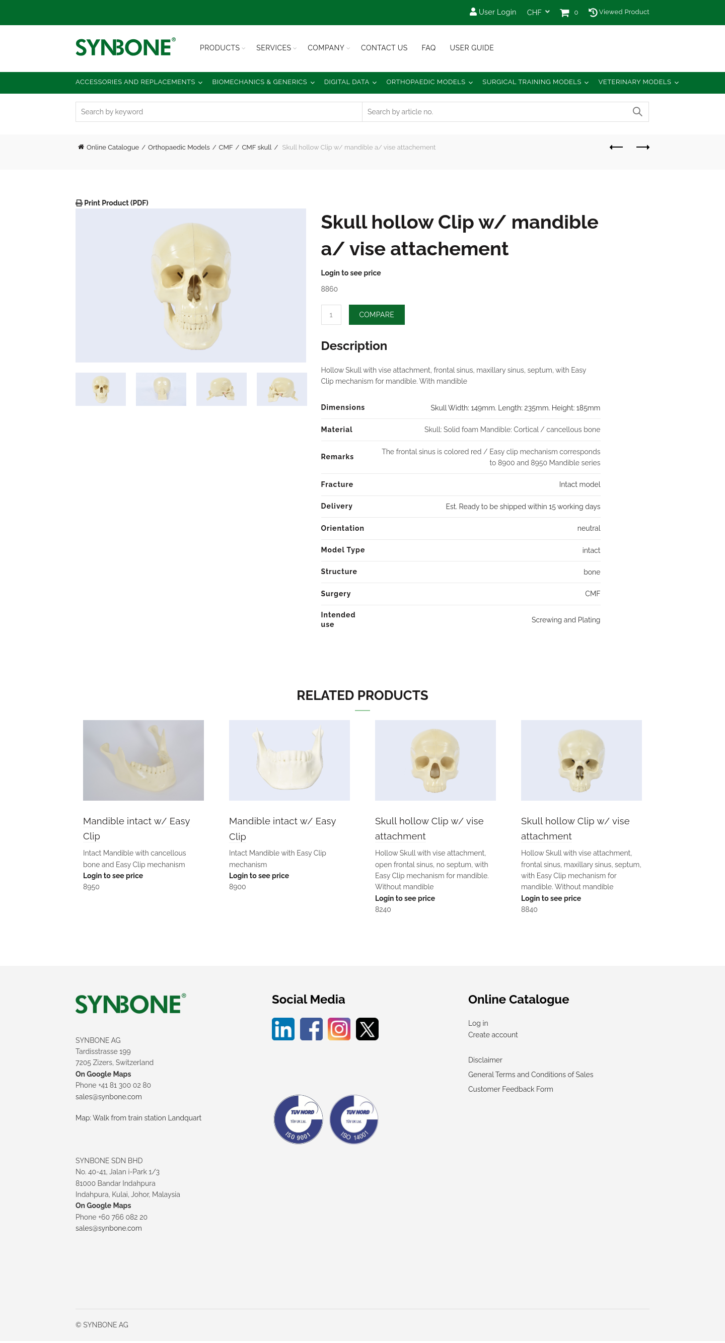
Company (326, 48)
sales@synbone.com (109, 1099)
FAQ (428, 48)
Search (637, 112)
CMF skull (256, 147)
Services (273, 48)
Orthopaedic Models (425, 82)
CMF (226, 147)
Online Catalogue (113, 147)
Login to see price (351, 273)
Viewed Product (619, 12)
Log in (478, 1026)
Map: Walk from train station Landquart (138, 1120)
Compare (377, 315)
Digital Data (347, 82)
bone (592, 572)
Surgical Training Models (532, 82)
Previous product (617, 147)
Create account (493, 1037)
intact (592, 550)
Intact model (580, 484)
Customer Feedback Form (510, 1091)
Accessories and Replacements (135, 82)
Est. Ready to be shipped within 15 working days (523, 507)
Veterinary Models (634, 82)
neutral (589, 528)
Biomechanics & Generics (260, 82)
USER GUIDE (472, 48)
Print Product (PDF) (116, 203)
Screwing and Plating (566, 620)
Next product (642, 147)
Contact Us (384, 48)
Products (220, 48)
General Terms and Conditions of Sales (530, 1077)
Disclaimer (485, 1062)
